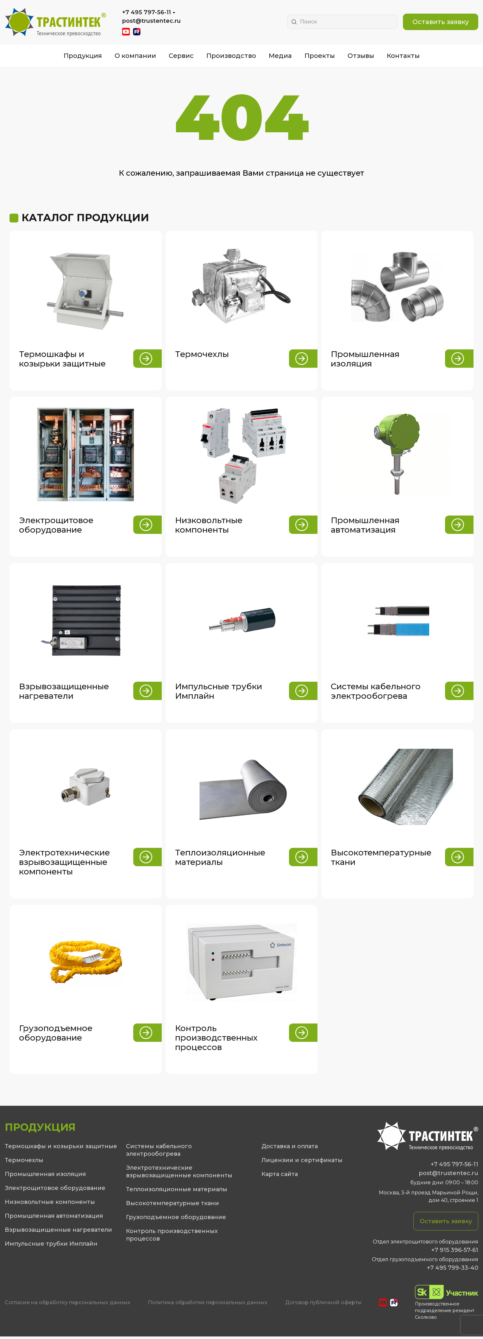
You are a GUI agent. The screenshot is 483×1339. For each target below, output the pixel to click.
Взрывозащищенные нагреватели (58, 1232)
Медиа (280, 55)
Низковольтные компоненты (50, 1204)
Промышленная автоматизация (54, 1218)
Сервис (181, 55)
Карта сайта (279, 1176)
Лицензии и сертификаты (301, 1162)
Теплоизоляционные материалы (176, 1191)
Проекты (319, 55)
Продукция (83, 55)
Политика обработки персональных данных (207, 1305)
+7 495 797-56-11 (146, 12)
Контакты (403, 55)
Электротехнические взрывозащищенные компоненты (179, 1174)
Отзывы (361, 55)
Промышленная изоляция (45, 1176)
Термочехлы (24, 1162)
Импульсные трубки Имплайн (51, 1245)
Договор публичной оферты (323, 1305)
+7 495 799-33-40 (452, 1270)
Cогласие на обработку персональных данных (67, 1305)
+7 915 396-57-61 (454, 1252)
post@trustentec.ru (151, 20)
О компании (135, 55)
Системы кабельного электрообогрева (159, 1152)
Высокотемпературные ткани (172, 1205)
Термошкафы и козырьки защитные (61, 1148)
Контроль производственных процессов (172, 1237)
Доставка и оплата (289, 1148)
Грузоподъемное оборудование (176, 1219)
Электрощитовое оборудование (55, 1190)
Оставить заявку (440, 22)
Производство (231, 55)
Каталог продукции (85, 217)
